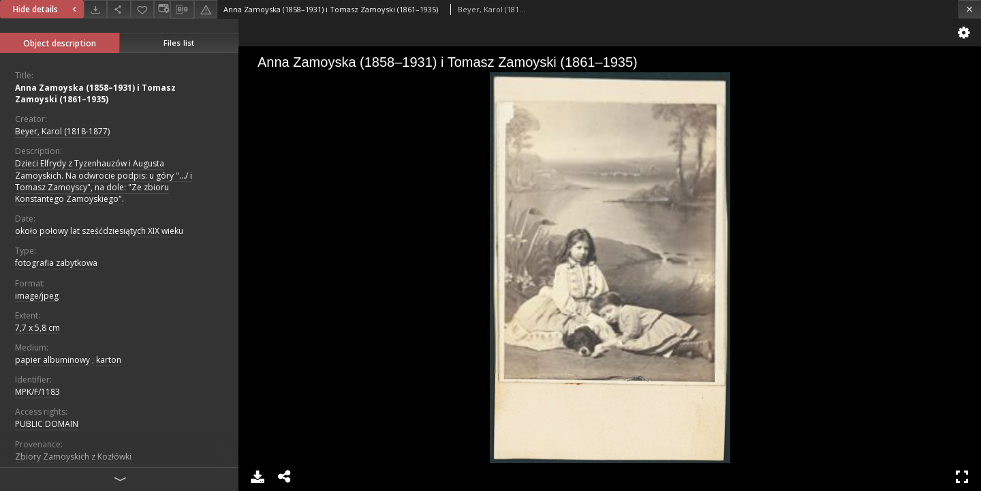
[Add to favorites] (142, 9)
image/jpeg (37, 295)
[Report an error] (205, 9)
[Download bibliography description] (181, 9)
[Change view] (162, 9)
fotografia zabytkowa (56, 263)
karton (108, 360)
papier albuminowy (52, 360)
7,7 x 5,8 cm (37, 327)
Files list (179, 43)
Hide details (46, 9)
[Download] (95, 9)
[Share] (118, 9)
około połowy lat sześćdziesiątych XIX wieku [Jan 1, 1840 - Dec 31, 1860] (99, 231)
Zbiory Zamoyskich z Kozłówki (73, 456)
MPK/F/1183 (37, 392)
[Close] (970, 9)
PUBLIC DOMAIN (46, 424)
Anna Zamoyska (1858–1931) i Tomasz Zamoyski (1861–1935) (95, 93)
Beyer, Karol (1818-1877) (62, 131)
